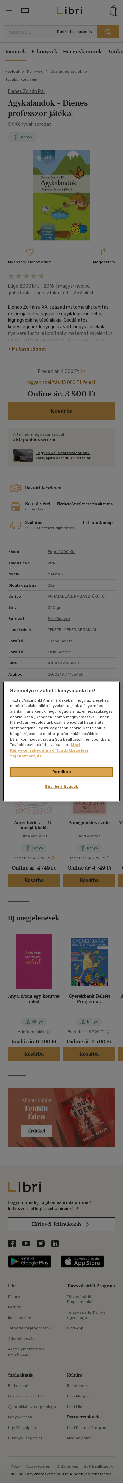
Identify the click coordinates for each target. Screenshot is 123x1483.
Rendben (61, 772)
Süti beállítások (61, 786)
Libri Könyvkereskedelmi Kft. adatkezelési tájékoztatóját (49, 751)
